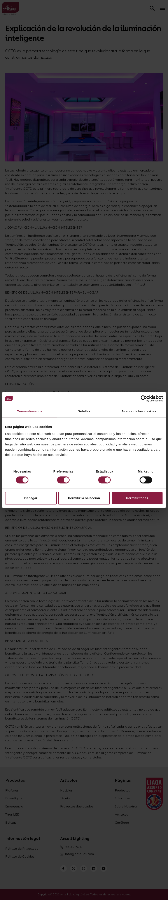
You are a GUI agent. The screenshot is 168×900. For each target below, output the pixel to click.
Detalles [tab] (84, 411)
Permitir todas (137, 498)
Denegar (30, 498)
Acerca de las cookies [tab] (138, 411)
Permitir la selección (84, 498)
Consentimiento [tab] (29, 411)
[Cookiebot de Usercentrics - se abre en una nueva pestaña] (144, 398)
